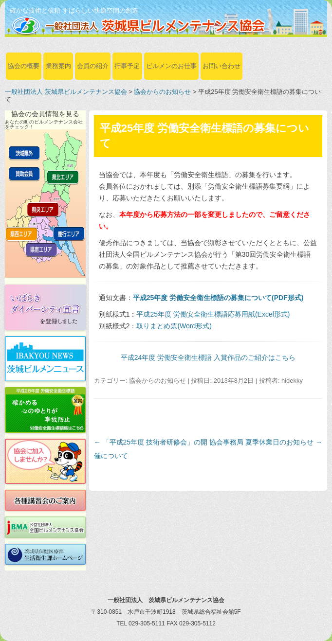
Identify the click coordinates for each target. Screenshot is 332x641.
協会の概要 (23, 66)
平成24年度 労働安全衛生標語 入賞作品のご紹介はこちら (208, 357)
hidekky (292, 380)
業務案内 (58, 66)
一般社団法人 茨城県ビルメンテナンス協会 (66, 91)
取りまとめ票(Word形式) (174, 326)
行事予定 (127, 66)
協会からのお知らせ (162, 91)
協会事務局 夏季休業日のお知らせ (265, 442)
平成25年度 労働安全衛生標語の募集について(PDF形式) (218, 298)
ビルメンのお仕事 (171, 66)
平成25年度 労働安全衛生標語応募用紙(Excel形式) (213, 314)
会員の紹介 (93, 66)
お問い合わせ (221, 66)
